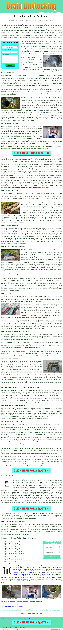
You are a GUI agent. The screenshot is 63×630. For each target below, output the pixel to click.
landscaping (32, 572)
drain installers (22, 579)
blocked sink (25, 126)
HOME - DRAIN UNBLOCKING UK (31, 613)
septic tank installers (37, 577)
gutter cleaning (14, 577)
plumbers (49, 572)
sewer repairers (53, 575)
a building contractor (42, 580)
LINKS (43, 12)
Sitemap (2, 618)
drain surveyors (43, 579)
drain (35, 43)
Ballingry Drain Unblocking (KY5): (12, 24)
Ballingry (29, 175)
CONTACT (52, 12)
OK (59, 629)
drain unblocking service (26, 133)
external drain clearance (16, 494)
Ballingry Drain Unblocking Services (18, 538)
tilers (41, 571)
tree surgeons (46, 574)
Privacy (60, 618)
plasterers (16, 575)
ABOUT (48, 12)
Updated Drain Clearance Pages (24, 618)
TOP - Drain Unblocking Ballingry (12, 606)
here (47, 187)
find (6, 524)
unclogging (33, 135)
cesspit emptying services (21, 574)
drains (3, 85)
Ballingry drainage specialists (23, 479)
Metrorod (35, 515)
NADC (44, 112)
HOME (40, 12)
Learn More (54, 629)
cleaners (33, 575)
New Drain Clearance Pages (10, 618)
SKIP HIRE (21, 580)
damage (9, 71)
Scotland (17, 500)
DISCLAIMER (58, 12)
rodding (38, 230)
